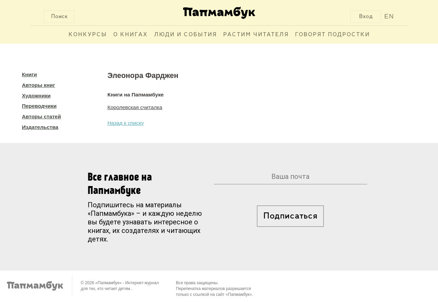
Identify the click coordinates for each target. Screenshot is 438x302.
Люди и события (185, 34)
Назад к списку (125, 123)
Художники (36, 96)
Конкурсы (87, 34)
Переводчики (39, 106)
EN (389, 16)
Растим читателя (256, 34)
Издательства (40, 127)
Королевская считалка (134, 107)
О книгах (130, 34)
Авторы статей (41, 116)
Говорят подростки (332, 34)
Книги (29, 74)
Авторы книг (38, 85)
